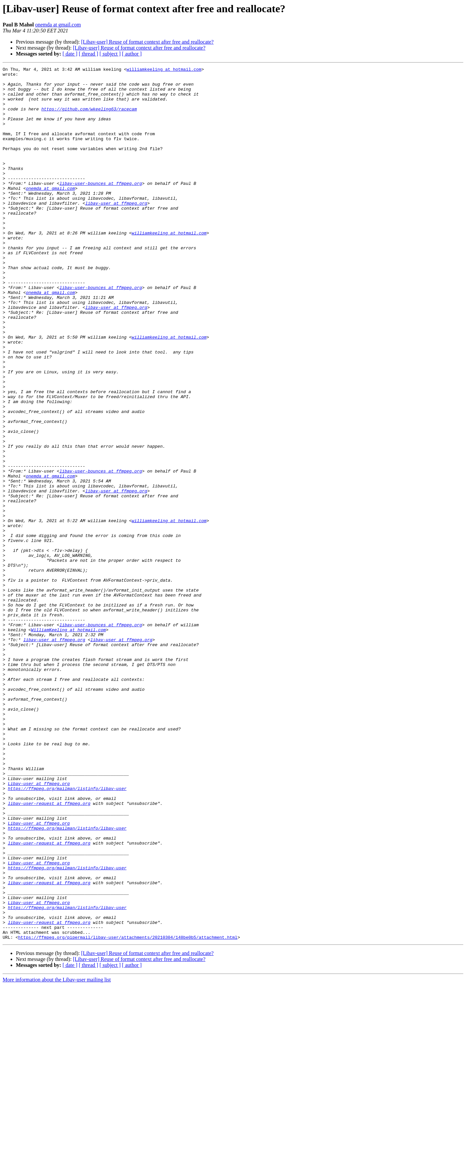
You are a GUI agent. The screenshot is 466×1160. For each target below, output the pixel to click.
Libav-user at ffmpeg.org (39, 927)
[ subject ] (110, 54)
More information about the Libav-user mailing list (57, 1154)
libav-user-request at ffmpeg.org (49, 951)
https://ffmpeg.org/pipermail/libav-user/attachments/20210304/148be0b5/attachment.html (127, 1112)
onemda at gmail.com (58, 24)
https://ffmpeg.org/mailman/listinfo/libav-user (67, 933)
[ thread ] (88, 54)
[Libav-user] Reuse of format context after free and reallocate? (147, 42)
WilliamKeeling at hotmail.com (68, 743)
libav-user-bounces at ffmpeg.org (101, 207)
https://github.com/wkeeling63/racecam (89, 118)
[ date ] (70, 54)
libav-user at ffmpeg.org (116, 231)
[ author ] (132, 54)
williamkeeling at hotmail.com (163, 70)
